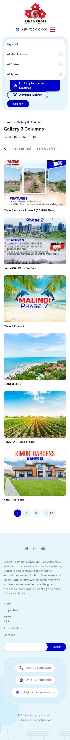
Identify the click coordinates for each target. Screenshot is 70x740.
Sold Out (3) (46, 149)
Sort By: (8, 137)
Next (49, 513)
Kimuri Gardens (14, 499)
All (5, 149)
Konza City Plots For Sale (20, 268)
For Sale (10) (22, 149)
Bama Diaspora (43, 720)
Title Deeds (11, 628)
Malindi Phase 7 (14, 326)
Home (7, 122)
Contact (9, 635)
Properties (11, 610)
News (7, 617)
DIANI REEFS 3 (12, 384)
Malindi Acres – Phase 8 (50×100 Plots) (30, 210)
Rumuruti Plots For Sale (19, 441)
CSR (6, 621)
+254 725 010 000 (34, 29)
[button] (52, 29)
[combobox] (35, 54)
